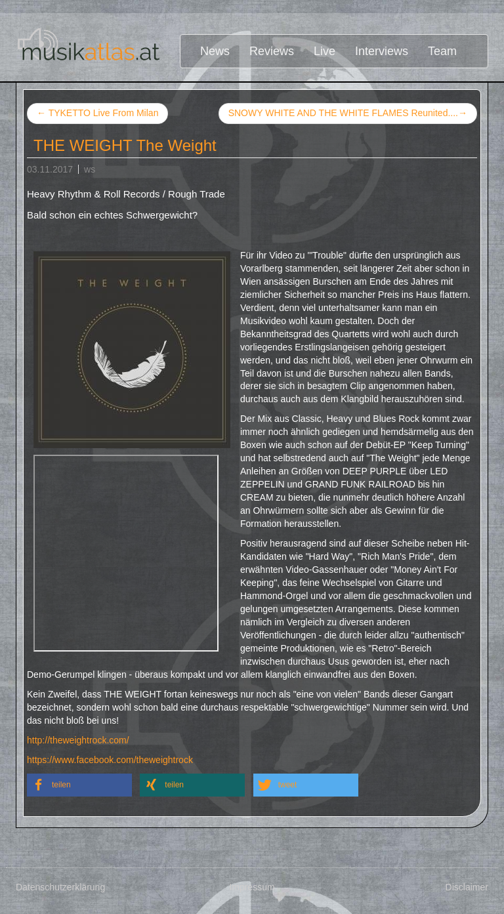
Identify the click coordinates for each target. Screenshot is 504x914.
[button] (79, 785)
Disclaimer (467, 887)
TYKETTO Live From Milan (97, 113)
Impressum (251, 887)
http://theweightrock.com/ (78, 740)
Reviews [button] (271, 51)
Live (324, 51)
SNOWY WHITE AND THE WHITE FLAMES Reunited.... (347, 113)
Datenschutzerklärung (60, 887)
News (215, 51)
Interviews (381, 51)
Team (442, 51)
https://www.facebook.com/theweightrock (110, 760)
